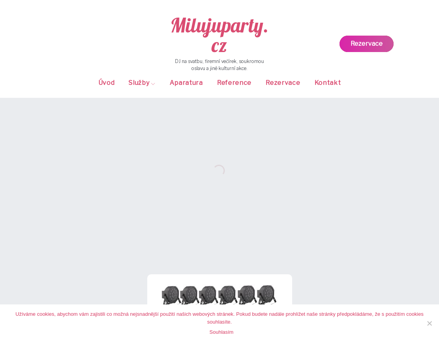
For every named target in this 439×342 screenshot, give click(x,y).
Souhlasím (221, 332)
